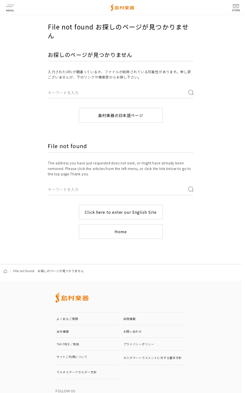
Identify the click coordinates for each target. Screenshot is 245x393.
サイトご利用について (72, 357)
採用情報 (129, 319)
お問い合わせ (132, 331)
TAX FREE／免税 (68, 344)
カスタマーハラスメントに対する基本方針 (152, 358)
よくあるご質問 (67, 319)
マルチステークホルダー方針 (77, 372)
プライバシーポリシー (138, 344)
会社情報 (63, 331)
